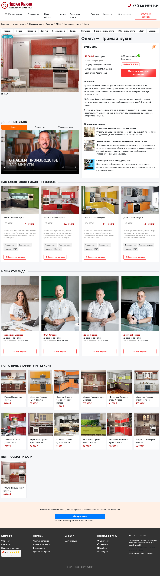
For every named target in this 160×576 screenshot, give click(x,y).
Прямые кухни (130, 245)
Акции (63, 14)
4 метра (8, 249)
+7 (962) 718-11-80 (136, 547)
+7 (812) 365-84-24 (146, 5)
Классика (31, 31)
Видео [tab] (14, 127)
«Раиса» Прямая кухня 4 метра (14, 398)
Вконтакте (103, 541)
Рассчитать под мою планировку (138, 73)
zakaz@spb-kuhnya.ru (137, 550)
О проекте (5, 541)
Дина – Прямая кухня (133, 218)
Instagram (102, 551)
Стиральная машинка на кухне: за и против (116, 128)
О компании (33, 14)
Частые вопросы (41, 541)
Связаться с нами (41, 544)
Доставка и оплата (75, 15)
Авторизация (71, 541)
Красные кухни (65, 245)
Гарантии (95, 14)
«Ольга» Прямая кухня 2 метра (14, 489)
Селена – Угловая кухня (95, 218)
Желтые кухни (104, 245)
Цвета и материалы (42, 551)
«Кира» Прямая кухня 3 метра (145, 441)
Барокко (152, 31)
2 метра (128, 249)
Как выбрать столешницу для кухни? (113, 160)
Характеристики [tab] (65, 127)
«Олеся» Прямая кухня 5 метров (93, 398)
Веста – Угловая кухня (14, 218)
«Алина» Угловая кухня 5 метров (64, 441)
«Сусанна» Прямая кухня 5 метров (144, 398)
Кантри (73, 31)
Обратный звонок (146, 15)
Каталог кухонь (13, 14)
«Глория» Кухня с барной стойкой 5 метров (64, 400)
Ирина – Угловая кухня (54, 218)
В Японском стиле (126, 31)
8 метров (48, 249)
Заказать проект (20, 351)
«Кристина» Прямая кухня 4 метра (39, 441)
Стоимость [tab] (40, 127)
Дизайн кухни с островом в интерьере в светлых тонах (121, 141)
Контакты (107, 14)
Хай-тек (44, 31)
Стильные (85, 31)
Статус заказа (123, 14)
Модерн (19, 31)
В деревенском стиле (104, 31)
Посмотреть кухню (15, 257)
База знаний (39, 548)
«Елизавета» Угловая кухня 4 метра (119, 441)
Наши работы (47, 15)
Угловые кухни (10, 245)
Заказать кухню (130, 64)
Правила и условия (10, 548)
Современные (58, 31)
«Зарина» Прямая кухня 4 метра (12, 441)
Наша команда (13, 271)
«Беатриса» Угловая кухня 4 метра (118, 398)
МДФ (15, 249)
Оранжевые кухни (146, 245)
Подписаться (80, 516)
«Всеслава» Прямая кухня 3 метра (92, 441)
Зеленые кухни (25, 245)
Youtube (102, 548)
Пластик (57, 249)
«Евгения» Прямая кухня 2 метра (38, 398)
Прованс (7, 31)
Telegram (102, 544)
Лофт (141, 31)
